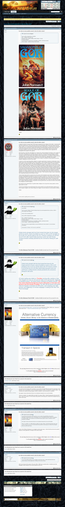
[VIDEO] (21, 491)
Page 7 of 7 (49, 21)
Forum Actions (17, 13)
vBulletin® (32, 504)
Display (58, 26)
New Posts (6, 13)
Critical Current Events (13, 17)
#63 (59, 201)
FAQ (9, 13)
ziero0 (6, 449)
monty (6, 405)
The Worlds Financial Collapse (24, 17)
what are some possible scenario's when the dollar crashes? (19, 24)
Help (59, 1)
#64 (59, 254)
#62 (59, 139)
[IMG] (21, 490)
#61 (59, 28)
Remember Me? (45, 3)
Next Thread (36, 482)
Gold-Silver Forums (51, 499)
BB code (21, 487)
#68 (59, 452)
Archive (57, 499)
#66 (59, 384)
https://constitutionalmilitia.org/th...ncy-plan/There (29, 307)
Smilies (21, 488)
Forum (13, 11)
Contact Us (45, 499)
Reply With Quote (57, 137)
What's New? (7, 11)
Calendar (12, 13)
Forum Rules (22, 494)
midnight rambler (8, 380)
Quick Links (23, 13)
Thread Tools (53, 26)
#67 (59, 409)
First (53, 21)
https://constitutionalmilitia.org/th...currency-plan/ (37, 308)
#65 (59, 302)
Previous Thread (30, 482)
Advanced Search (58, 13)
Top (60, 479)
